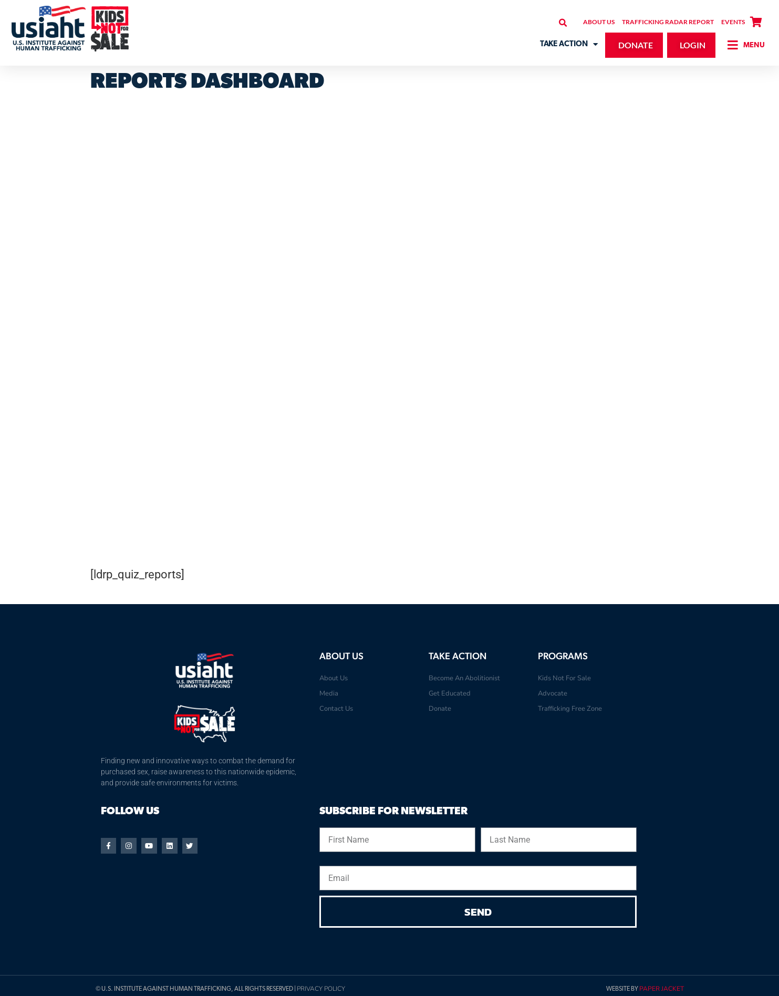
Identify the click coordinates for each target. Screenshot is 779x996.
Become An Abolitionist (464, 678)
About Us (599, 22)
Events (733, 22)
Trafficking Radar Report (668, 22)
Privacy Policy (321, 990)
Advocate (552, 693)
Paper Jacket (661, 990)
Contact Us (336, 708)
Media (328, 693)
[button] (563, 23)
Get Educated (450, 693)
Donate (440, 708)
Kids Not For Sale (564, 678)
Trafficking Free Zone (570, 708)
